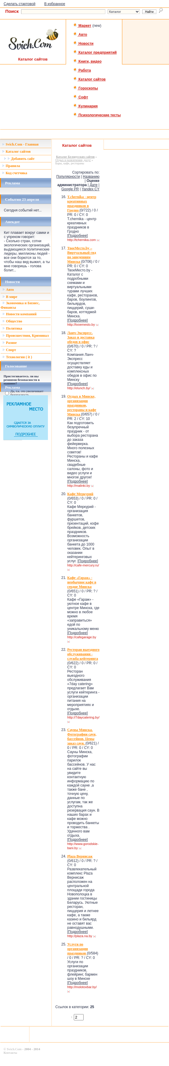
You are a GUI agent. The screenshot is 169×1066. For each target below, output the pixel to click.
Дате (94, 185)
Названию (91, 176)
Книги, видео (87, 61)
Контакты (10, 1052)
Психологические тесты (97, 115)
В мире (9, 297)
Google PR (70, 189)
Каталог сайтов (89, 79)
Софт (80, 97)
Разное (9, 343)
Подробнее (77, 236)
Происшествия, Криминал (25, 335)
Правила (11, 166)
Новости (83, 43)
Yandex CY (90, 189)
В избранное (54, 4)
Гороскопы (85, 88)
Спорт (9, 350)
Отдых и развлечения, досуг (73, 160)
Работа (82, 70)
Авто (80, 35)
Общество (12, 321)
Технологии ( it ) (17, 357)
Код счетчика (14, 173)
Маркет (82, 26)
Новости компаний (19, 314)
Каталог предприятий (95, 52)
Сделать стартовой (19, 4)
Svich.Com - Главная (20, 144)
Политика (12, 328)
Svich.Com (14, 1049)
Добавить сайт (19, 159)
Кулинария (85, 106)
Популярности (68, 176)
